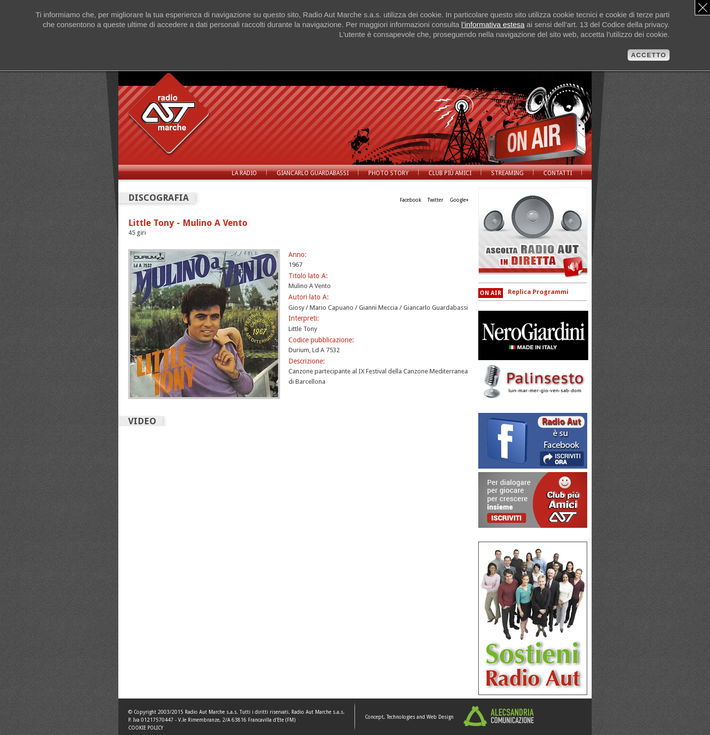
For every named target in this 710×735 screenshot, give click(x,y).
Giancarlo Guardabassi (313, 173)
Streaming (507, 173)
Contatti (557, 173)
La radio (244, 173)
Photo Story (388, 173)
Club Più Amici (449, 173)
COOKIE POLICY (145, 728)
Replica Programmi (538, 291)
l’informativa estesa (493, 24)
